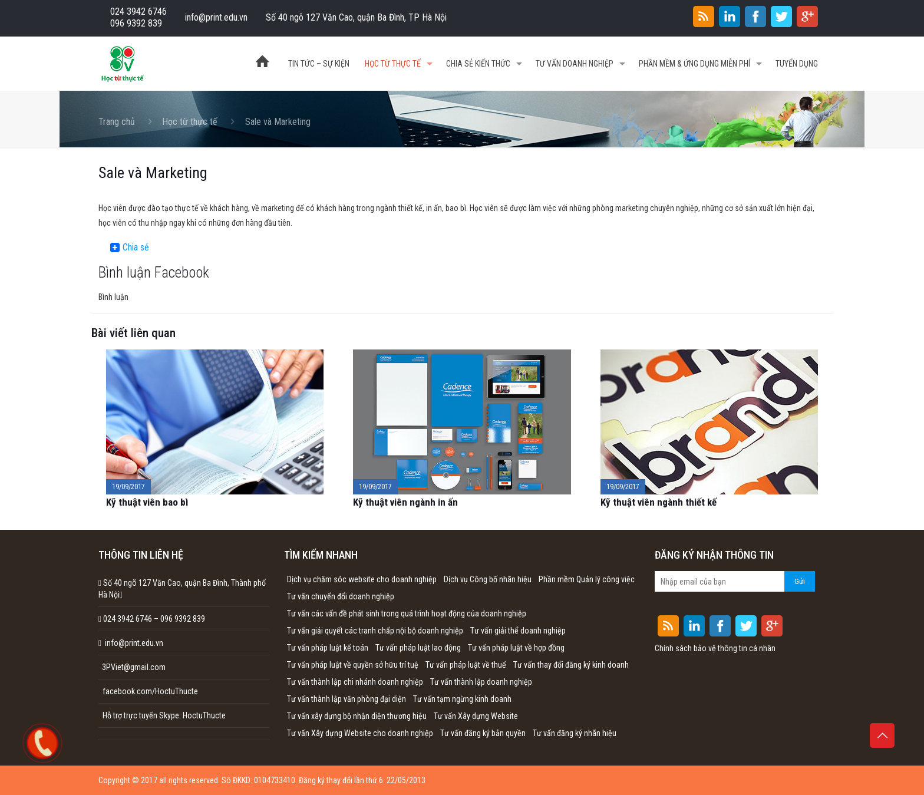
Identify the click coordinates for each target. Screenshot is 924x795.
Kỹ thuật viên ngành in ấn (405, 502)
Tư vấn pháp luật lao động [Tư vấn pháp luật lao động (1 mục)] (418, 647)
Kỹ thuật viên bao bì (147, 502)
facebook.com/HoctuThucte (150, 691)
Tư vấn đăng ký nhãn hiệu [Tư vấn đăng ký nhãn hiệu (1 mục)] (574, 733)
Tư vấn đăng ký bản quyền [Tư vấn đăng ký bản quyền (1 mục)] (483, 733)
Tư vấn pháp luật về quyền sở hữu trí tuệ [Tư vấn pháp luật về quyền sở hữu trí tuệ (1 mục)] (352, 664)
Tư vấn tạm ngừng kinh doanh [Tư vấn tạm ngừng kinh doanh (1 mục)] (462, 699)
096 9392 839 (136, 23)
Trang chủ (116, 121)
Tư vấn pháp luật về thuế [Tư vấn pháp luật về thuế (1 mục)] (465, 664)
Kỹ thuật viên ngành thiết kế (658, 502)
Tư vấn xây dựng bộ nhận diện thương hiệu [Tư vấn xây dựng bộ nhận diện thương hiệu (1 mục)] (357, 716)
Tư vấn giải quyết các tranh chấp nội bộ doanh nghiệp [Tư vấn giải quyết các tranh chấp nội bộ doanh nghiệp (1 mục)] (375, 630)
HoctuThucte (204, 715)
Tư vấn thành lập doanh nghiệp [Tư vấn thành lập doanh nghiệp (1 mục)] (481, 682)
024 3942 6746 (138, 11)
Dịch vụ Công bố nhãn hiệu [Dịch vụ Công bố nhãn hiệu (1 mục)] (488, 579)
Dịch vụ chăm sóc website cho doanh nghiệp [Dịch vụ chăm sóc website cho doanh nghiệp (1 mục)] (362, 579)
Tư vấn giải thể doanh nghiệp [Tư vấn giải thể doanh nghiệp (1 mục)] (518, 630)
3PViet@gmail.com (132, 667)
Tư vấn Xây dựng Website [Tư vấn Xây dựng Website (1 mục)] (476, 716)
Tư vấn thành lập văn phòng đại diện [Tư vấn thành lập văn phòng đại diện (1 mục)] (346, 699)
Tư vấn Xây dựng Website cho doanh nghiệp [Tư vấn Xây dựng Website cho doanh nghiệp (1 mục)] (360, 733)
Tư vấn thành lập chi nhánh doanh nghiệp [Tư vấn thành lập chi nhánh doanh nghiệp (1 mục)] (355, 682)
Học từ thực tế (189, 121)
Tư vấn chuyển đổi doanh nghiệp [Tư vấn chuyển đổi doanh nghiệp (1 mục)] (340, 596)
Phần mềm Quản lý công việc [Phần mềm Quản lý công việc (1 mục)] (587, 579)
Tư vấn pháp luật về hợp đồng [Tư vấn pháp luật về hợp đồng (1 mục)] (516, 647)
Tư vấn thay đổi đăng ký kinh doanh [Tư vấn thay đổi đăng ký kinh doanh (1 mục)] (571, 664)
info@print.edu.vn (216, 17)
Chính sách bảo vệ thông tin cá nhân (715, 648)
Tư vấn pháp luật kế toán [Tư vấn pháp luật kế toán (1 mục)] (327, 647)
